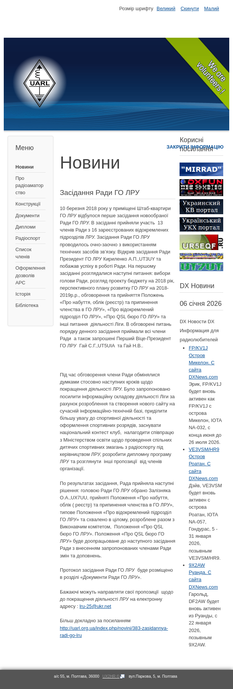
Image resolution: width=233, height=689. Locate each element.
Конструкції (28, 204)
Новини (24, 167)
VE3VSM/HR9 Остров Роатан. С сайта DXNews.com (204, 464)
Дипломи (25, 227)
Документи (27, 215)
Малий (211, 8)
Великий (166, 8)
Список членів (23, 253)
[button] (117, 650)
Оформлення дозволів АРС (30, 275)
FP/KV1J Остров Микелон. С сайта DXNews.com (203, 362)
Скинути (190, 8)
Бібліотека (26, 305)
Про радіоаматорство (29, 185)
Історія (22, 294)
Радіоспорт (27, 238)
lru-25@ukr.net (95, 606)
